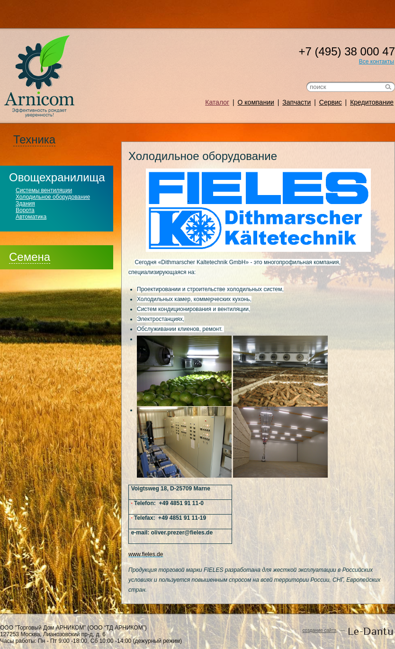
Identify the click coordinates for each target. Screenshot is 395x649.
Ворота (25, 210)
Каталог (217, 102)
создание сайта (319, 630)
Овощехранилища (57, 177)
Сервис (330, 102)
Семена (29, 256)
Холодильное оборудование (53, 197)
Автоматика (31, 216)
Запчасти (296, 102)
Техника (34, 139)
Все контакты (376, 61)
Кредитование (372, 102)
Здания (25, 203)
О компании (256, 102)
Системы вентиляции (44, 190)
